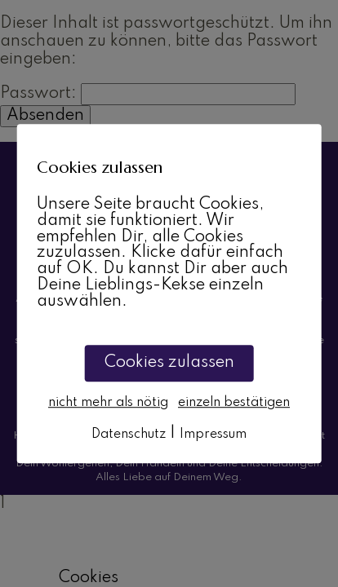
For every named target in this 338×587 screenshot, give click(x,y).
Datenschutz (128, 434)
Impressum (213, 434)
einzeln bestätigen (234, 402)
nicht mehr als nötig (108, 402)
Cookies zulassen (169, 363)
